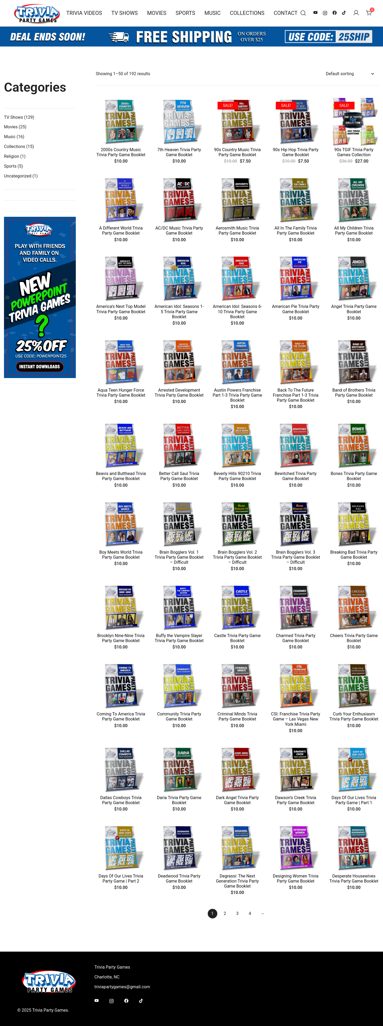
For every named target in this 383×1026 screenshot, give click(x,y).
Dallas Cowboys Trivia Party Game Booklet (121, 800)
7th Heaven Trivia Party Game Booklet (179, 152)
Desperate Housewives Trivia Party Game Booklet (354, 879)
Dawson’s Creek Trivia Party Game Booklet (295, 800)
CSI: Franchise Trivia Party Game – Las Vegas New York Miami (295, 719)
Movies (156, 13)
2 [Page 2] (225, 913)
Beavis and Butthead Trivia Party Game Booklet (121, 476)
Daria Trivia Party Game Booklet (179, 800)
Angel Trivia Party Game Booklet (353, 309)
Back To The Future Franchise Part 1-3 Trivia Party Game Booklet (295, 395)
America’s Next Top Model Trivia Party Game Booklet (120, 309)
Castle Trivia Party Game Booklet (237, 638)
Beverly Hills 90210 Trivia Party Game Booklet (237, 476)
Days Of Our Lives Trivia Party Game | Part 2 (121, 879)
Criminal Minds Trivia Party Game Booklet (237, 716)
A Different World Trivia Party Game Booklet (121, 231)
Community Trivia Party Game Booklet (179, 716)
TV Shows (124, 13)
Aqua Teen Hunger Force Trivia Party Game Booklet (121, 393)
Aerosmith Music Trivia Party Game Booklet (237, 231)
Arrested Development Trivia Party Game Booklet (179, 393)
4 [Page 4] (250, 913)
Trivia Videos (84, 13)
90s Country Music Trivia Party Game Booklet (237, 152)
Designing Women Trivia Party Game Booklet (295, 879)
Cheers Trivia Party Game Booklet (354, 638)
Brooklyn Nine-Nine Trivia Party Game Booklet (121, 638)
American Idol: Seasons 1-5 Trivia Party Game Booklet (179, 311)
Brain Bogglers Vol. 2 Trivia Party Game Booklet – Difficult (237, 557)
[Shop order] (349, 74)
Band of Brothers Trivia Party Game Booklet (354, 393)
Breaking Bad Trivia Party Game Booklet (353, 555)
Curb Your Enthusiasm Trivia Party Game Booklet (354, 716)
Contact (286, 13)
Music (213, 13)
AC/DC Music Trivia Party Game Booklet (179, 231)
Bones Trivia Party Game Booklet (354, 476)
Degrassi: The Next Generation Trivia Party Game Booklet (237, 881)
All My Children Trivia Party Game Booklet (354, 231)
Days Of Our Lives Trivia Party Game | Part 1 (354, 800)
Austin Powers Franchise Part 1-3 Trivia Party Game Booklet (237, 395)
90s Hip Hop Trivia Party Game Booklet (296, 152)
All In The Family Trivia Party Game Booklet (295, 231)
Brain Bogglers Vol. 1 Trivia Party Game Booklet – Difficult (179, 557)
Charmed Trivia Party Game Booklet (295, 638)
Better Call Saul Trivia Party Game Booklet (179, 476)
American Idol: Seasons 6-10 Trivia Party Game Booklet (237, 311)
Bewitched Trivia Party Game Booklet (296, 476)
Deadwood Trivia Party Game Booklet (179, 879)
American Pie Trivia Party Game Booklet (295, 309)
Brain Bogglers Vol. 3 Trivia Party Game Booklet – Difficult (295, 557)
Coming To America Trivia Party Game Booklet (121, 716)
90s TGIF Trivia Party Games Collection (353, 152)
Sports (185, 13)
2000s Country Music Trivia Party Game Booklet (121, 152)
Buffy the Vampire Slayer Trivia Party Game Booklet (179, 638)
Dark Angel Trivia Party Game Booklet (237, 800)
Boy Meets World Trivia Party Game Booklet (121, 555)
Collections (247, 13)
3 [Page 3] (237, 913)
